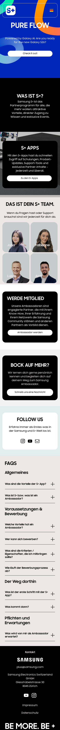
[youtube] (30, 441)
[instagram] (23, 441)
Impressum (30, 705)
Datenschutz (30, 713)
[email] (37, 441)
